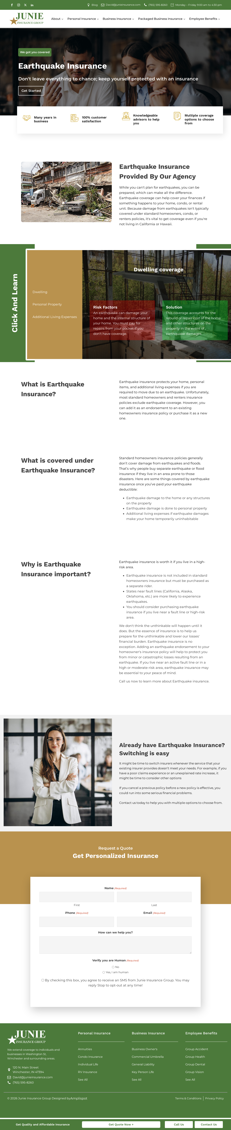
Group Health (195, 1056)
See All (83, 1079)
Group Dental (195, 1064)
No (117, 967)
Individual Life (88, 1064)
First (77, 905)
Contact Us (209, 1124)
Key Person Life (143, 1072)
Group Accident (196, 1049)
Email (154, 913)
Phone (76, 913)
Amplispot (78, 1098)
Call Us (179, 1124)
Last (154, 905)
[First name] (76, 897)
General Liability (143, 1064)
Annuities (85, 1049)
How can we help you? (115, 932)
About (56, 19)
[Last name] (154, 897)
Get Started (31, 91)
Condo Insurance (90, 1056)
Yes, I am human (117, 972)
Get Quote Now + (121, 1124)
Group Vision (194, 1072)
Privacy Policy (214, 1098)
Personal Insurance (81, 19)
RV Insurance (87, 1072)
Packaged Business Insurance (160, 19)
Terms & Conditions (188, 1098)
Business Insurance (117, 19)
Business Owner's (144, 1049)
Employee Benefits (203, 19)
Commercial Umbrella (148, 1056)
